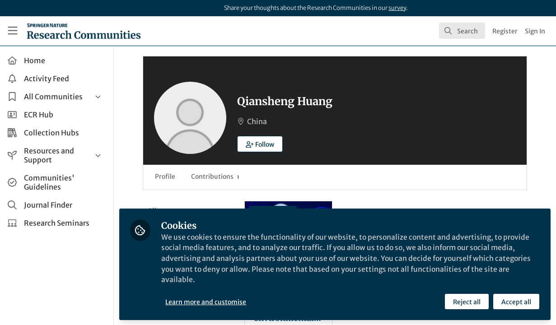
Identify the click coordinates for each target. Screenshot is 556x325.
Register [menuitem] (505, 31)
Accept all (516, 301)
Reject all (467, 301)
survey (397, 8)
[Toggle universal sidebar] (12, 30)
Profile (167, 176)
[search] (462, 31)
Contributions (217, 176)
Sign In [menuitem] (535, 31)
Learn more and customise (208, 301)
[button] (262, 144)
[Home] (83, 31)
